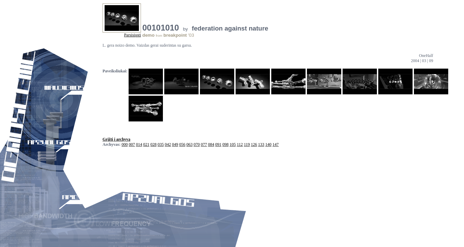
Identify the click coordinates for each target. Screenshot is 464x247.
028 (153, 144)
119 (247, 144)
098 (225, 144)
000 (124, 144)
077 (204, 144)
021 (146, 144)
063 (189, 144)
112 (240, 144)
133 (261, 144)
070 (196, 144)
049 (175, 144)
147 (276, 144)
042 (168, 144)
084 (211, 144)
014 (139, 144)
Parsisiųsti (132, 35)
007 (132, 144)
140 (268, 144)
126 (254, 144)
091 (218, 144)
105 (232, 144)
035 (160, 144)
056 (182, 144)
